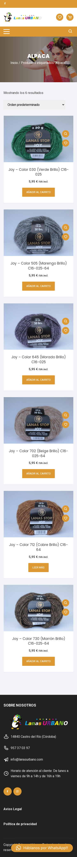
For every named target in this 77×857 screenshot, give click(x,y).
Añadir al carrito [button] (38, 192)
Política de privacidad (20, 824)
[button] (42, 848)
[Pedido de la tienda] (34, 104)
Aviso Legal (12, 809)
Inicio (14, 62)
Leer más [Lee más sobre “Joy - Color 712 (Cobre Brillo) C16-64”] (38, 567)
